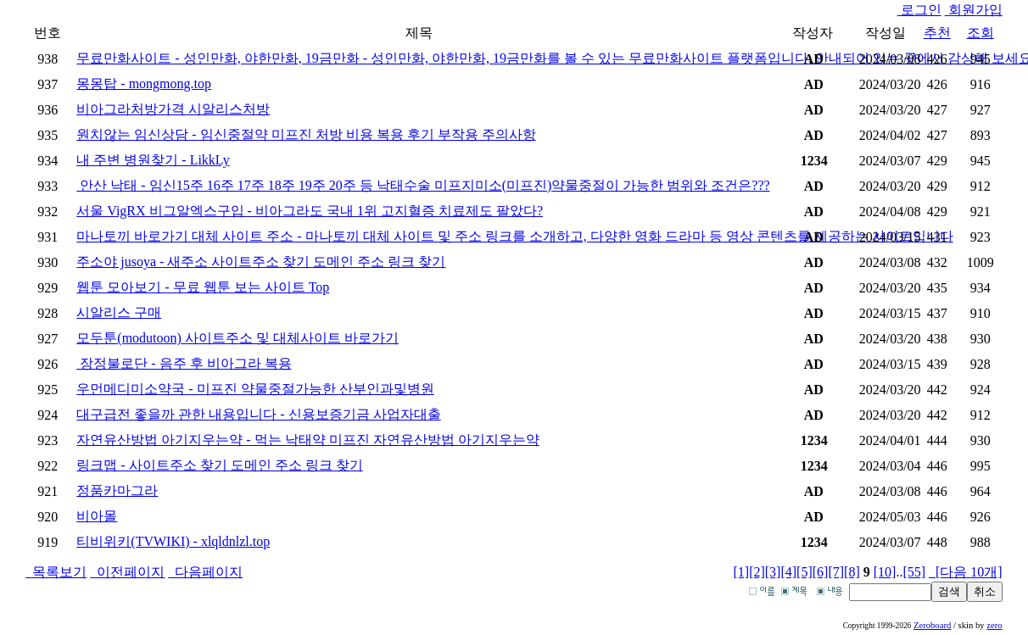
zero (994, 625)
